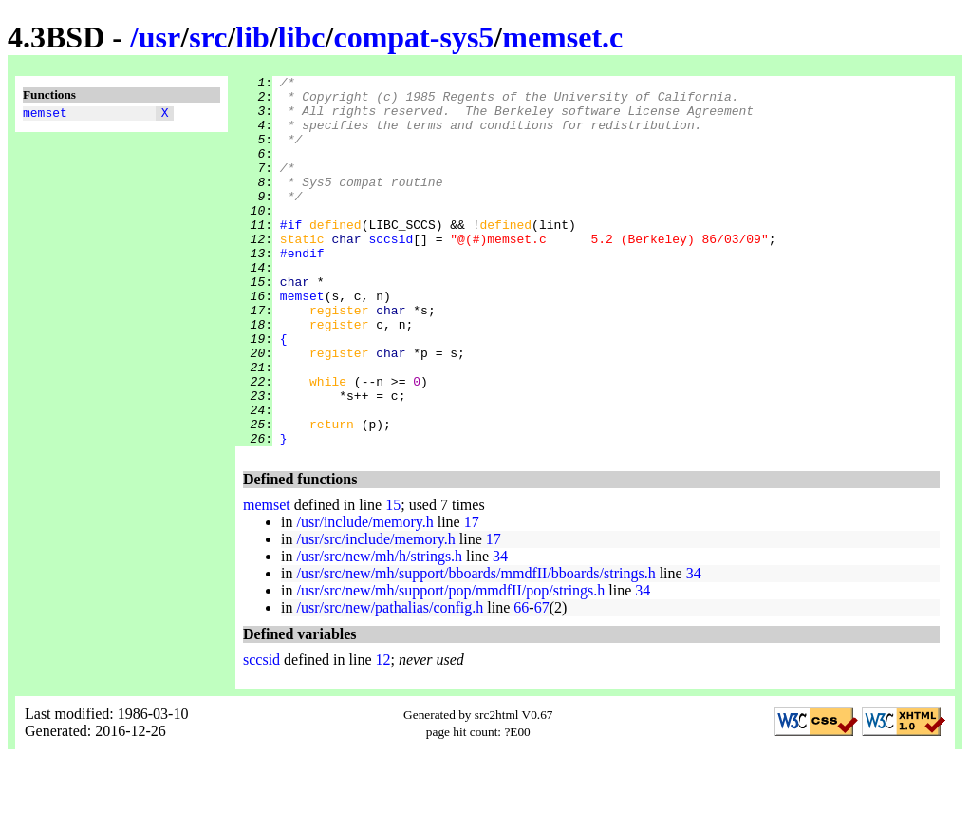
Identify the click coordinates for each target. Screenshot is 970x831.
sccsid (390, 272)
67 (542, 681)
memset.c (562, 37)
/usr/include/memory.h (364, 596)
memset (45, 114)
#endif (302, 289)
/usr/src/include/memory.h (375, 613)
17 (471, 596)
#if (291, 255)
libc (302, 37)
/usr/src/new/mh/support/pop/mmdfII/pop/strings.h (450, 664)
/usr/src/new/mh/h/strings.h (379, 630)
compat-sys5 (413, 37)
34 (500, 630)
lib (252, 37)
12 (383, 734)
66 (521, 681)
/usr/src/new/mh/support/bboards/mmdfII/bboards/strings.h (475, 647)
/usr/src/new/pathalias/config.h (389, 681)
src (208, 37)
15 (393, 579)
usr (159, 37)
